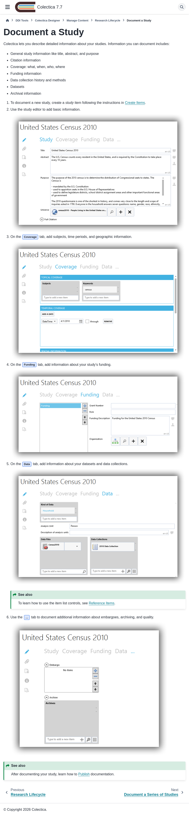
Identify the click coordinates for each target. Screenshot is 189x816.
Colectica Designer (47, 20)
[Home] (7, 20)
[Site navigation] (7, 7)
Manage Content (77, 20)
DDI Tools (21, 20)
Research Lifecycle (107, 20)
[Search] (182, 7)
